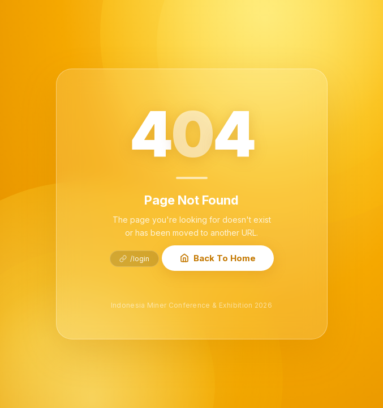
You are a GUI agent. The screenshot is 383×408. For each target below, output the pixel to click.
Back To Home (218, 258)
